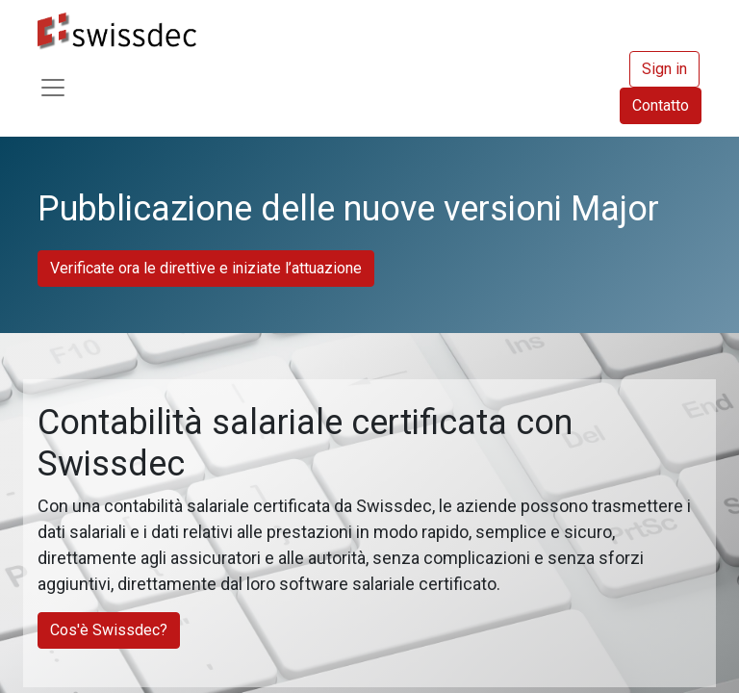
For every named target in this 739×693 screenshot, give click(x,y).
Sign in (664, 69)
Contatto (660, 105)
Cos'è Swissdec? (108, 630)
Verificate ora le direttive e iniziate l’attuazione (206, 268)
